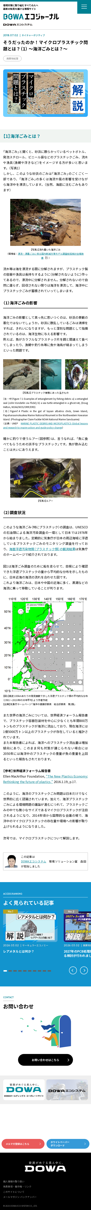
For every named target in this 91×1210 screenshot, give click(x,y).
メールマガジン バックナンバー (20, 1196)
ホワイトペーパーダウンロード (60, 1143)
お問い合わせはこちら (45, 1060)
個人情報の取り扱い (13, 1181)
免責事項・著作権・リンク (17, 1186)
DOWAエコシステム (33, 861)
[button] (5, 971)
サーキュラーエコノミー (35, 945)
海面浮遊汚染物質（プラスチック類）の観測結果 (42, 549)
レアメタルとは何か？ (18, 951)
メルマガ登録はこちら (17, 1143)
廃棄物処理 (12, 58)
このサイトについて (13, 1191)
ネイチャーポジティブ (33, 35)
